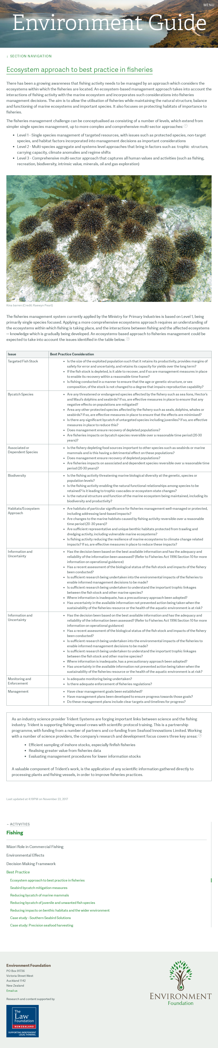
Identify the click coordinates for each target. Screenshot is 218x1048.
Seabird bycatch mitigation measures (38, 888)
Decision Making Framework (31, 863)
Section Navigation (31, 56)
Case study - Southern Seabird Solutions (40, 918)
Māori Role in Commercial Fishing (34, 846)
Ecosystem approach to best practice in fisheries (47, 880)
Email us (11, 991)
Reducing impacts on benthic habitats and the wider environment (60, 910)
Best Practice (18, 872)
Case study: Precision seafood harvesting (41, 925)
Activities (20, 824)
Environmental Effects (25, 855)
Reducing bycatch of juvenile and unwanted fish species (52, 902)
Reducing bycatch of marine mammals (39, 895)
